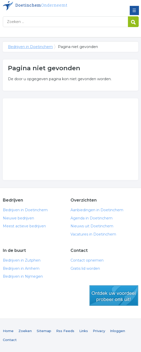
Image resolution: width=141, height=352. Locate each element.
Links (83, 331)
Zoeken (25, 331)
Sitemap (44, 331)
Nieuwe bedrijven (18, 218)
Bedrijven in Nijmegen (23, 276)
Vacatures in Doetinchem (93, 234)
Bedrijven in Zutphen (22, 260)
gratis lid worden (113, 295)
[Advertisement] (70, 139)
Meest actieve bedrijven (24, 226)
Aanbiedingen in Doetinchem (96, 210)
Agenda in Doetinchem (91, 218)
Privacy (99, 331)
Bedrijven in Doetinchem (40, 5)
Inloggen (117, 331)
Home (8, 331)
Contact (10, 340)
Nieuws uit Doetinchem (91, 226)
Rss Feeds (65, 331)
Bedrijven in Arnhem (21, 268)
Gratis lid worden (85, 268)
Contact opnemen (87, 260)
